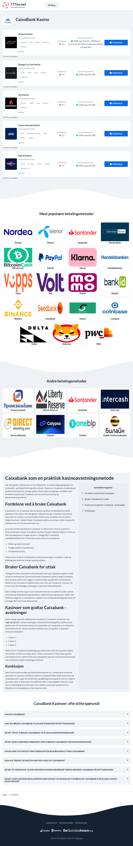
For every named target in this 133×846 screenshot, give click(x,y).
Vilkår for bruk (81, 823)
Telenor (50, 233)
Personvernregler (66, 823)
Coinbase (115, 309)
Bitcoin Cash (18, 258)
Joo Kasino (23, 94)
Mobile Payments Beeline (115, 425)
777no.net (78, 838)
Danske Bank (115, 233)
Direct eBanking (18, 425)
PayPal (50, 258)
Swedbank (50, 309)
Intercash (115, 400)
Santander (83, 233)
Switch (83, 309)
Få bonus (116, 42)
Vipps (18, 283)
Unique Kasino (25, 34)
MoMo (83, 283)
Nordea (18, 233)
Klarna (83, 258)
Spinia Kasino (25, 155)
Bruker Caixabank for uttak (97, 499)
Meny (52, 5)
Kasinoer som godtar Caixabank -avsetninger (105, 505)
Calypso (50, 425)
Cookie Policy (51, 823)
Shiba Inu (66, 334)
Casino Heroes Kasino (29, 125)
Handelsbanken (115, 258)
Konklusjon (90, 510)
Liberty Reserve (50, 400)
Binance (18, 309)
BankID (115, 283)
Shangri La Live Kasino (29, 64)
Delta (34, 334)
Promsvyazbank (18, 400)
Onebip (82, 425)
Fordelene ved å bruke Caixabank (99, 493)
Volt (50, 283)
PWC (99, 334)
